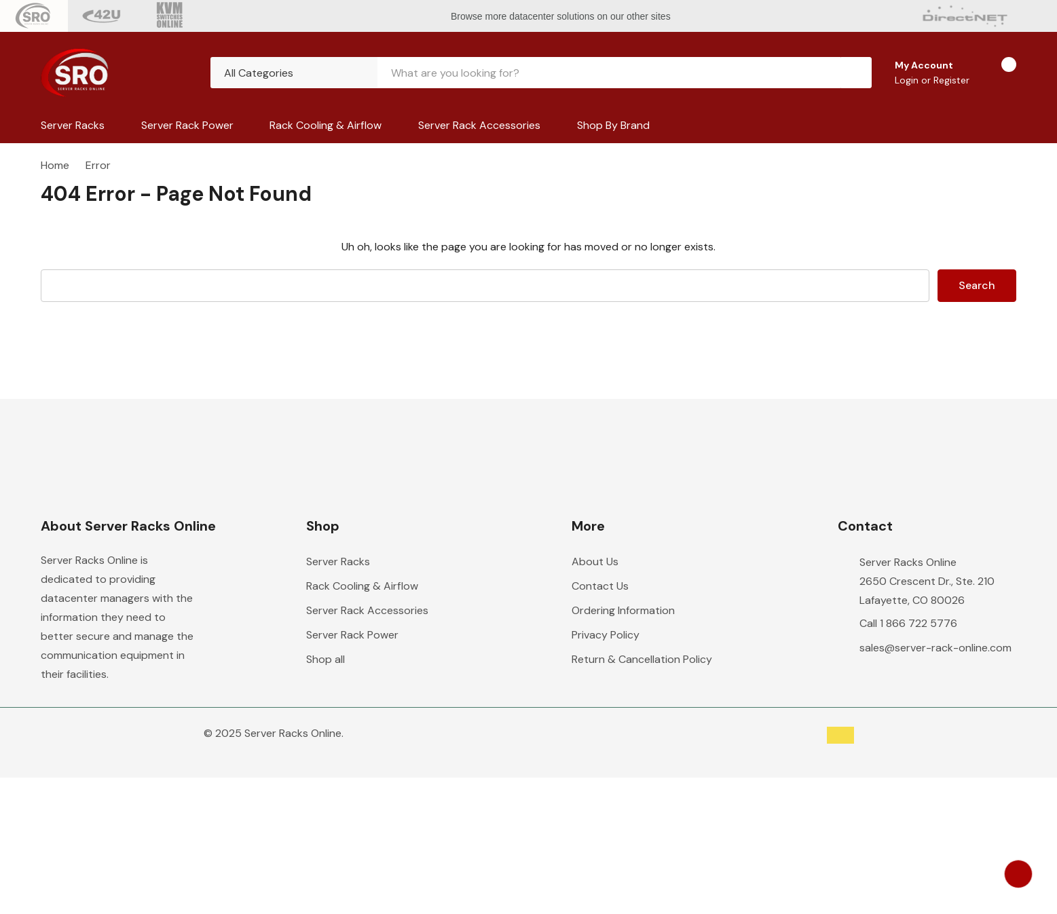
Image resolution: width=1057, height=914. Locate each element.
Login (908, 80)
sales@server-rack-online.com (935, 648)
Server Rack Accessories (479, 125)
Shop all (325, 659)
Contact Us (600, 586)
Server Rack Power (187, 125)
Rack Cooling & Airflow (326, 125)
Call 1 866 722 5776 (908, 623)
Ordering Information (623, 610)
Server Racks (73, 125)
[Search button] (856, 72)
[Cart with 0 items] (997, 72)
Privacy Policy (605, 635)
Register (951, 80)
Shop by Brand (613, 125)
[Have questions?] (1018, 874)
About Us (595, 561)
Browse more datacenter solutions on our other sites (562, 16)
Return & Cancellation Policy (642, 659)
